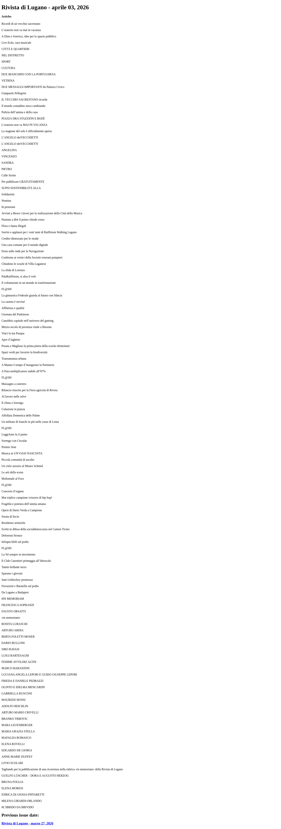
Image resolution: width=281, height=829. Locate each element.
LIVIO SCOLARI (12, 763)
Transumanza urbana (13, 358)
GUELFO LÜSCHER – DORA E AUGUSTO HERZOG (35, 775)
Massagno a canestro (13, 383)
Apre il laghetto (10, 339)
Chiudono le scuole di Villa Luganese (23, 263)
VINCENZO (9, 156)
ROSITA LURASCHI (14, 624)
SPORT (6, 61)
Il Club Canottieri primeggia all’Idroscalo (26, 560)
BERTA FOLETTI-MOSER (18, 636)
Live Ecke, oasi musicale (16, 42)
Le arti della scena (12, 472)
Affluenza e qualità (12, 308)
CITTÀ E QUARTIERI (15, 49)
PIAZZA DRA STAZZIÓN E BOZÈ (23, 118)
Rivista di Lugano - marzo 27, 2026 (27, 823)
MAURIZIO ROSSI (13, 699)
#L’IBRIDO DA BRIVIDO (17, 807)
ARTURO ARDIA (12, 630)
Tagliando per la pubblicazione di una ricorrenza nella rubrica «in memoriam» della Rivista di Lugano (62, 769)
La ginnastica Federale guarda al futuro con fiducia (31, 295)
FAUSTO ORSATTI (13, 611)
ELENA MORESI (12, 788)
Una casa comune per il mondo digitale (24, 244)
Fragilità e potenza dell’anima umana (23, 503)
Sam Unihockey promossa (17, 579)
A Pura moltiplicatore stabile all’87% (23, 371)
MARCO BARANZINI (15, 668)
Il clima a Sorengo (12, 402)
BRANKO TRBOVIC (14, 718)
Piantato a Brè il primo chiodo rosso (22, 219)
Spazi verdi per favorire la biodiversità (24, 352)
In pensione (8, 207)
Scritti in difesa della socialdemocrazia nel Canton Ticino (35, 529)
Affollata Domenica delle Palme (20, 415)
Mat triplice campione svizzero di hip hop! (26, 497)
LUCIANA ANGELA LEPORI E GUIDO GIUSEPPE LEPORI (39, 674)
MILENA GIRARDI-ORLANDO (21, 800)
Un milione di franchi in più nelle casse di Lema (30, 421)
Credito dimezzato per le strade (20, 238)
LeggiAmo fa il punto (14, 434)
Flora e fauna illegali (13, 225)
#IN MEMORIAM (12, 598)
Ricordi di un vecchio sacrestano (20, 23)
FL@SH (6, 289)
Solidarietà (7, 194)
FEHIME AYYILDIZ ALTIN (18, 661)
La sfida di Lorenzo (13, 270)
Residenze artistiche (13, 522)
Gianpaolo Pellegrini (13, 93)
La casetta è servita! (13, 301)
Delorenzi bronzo (11, 535)
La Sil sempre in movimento (18, 554)
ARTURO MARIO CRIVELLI (19, 712)
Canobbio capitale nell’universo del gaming (27, 320)
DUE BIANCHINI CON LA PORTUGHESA (28, 74)
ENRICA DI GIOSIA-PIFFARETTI (22, 794)
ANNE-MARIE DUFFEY (17, 756)
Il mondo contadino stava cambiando (23, 105)
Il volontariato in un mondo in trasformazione (28, 282)
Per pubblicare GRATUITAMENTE (22, 181)
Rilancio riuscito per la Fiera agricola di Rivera (29, 390)
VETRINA (7, 80)
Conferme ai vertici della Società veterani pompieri (31, 257)
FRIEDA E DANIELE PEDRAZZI (22, 680)
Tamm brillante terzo (13, 567)
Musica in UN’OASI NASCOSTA (22, 453)
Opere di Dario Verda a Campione (21, 510)
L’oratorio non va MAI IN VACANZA (24, 124)
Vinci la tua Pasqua (12, 333)
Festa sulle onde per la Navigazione (22, 251)
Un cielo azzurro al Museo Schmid (22, 466)
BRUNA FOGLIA (12, 781)
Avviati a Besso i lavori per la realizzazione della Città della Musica (41, 213)
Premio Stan (8, 447)
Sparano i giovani (11, 573)
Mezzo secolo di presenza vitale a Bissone (26, 327)
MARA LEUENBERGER (17, 725)
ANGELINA (9, 150)
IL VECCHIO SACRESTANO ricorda (24, 99)
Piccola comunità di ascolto (17, 459)
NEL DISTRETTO (12, 55)
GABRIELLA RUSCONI (16, 693)
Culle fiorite (8, 175)
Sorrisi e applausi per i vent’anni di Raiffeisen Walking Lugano (39, 232)
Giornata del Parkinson (15, 314)
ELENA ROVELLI (13, 744)
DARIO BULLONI (13, 642)
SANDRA (7, 162)
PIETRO (6, 169)
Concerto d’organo (12, 491)
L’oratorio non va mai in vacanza (21, 30)
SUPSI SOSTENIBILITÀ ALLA (21, 188)
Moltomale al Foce (12, 478)
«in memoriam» (10, 617)
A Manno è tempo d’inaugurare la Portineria (27, 364)
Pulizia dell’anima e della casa (19, 112)
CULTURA (8, 68)
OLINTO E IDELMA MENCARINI (23, 687)
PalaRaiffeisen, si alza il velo (18, 276)
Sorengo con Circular (14, 440)
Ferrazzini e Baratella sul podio (20, 586)
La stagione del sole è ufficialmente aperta (26, 131)
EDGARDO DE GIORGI (16, 750)
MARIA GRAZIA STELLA (18, 731)
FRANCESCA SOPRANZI (17, 605)
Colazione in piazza (13, 409)
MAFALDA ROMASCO (16, 737)
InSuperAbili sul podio (15, 541)
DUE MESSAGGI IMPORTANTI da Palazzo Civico (32, 86)
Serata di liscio (10, 516)
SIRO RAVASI (10, 649)
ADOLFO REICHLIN (14, 706)
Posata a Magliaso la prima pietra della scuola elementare (35, 346)
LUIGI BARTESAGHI (15, 655)
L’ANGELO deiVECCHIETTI (19, 137)
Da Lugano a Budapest (15, 592)
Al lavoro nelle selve (13, 396)
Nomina (6, 200)
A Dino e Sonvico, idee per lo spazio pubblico (28, 36)
